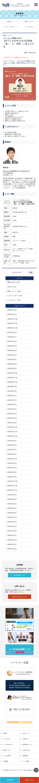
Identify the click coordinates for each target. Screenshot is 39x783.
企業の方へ (26, 739)
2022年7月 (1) (12, 504)
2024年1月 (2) (12, 422)
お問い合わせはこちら (19, 596)
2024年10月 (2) (12, 382)
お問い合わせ (26, 750)
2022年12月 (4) (12, 481)
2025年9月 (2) (12, 332)
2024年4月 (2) (12, 409)
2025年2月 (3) (12, 364)
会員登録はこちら (19, 575)
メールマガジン (29, 27)
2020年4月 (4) (12, 540)
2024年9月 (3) (12, 386)
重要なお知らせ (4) (13, 282)
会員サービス (7, 750)
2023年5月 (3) (12, 459)
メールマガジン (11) (14, 300)
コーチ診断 (26, 761)
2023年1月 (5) (12, 477)
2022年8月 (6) (12, 499)
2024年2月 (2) (12, 418)
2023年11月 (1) (12, 431)
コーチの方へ (7, 739)
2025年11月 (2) (12, 323)
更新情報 (25, 755)
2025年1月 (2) (12, 368)
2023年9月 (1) (12, 441)
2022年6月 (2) (12, 508)
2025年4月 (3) (12, 355)
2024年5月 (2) (12, 404)
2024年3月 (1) (12, 413)
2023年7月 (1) (12, 449)
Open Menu (35, 4)
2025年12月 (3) (12, 319)
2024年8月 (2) (12, 391)
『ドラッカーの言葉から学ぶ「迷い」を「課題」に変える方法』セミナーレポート (19, 62)
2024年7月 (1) (12, 395)
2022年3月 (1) (12, 522)
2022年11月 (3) (12, 486)
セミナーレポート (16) (14, 295)
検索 (30, 272)
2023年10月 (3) (12, 436)
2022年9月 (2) (12, 495)
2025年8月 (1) (12, 337)
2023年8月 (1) (12, 445)
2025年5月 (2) (12, 350)
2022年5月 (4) (12, 513)
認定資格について (28, 744)
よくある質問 (7, 755)
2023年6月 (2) (12, 454)
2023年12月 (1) (12, 427)
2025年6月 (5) (12, 346)
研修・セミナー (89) (14, 291)
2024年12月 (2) (12, 373)
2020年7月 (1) (12, 535)
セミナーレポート (9, 27)
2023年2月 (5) (12, 472)
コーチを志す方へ (8, 744)
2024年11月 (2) (12, 377)
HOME (5, 733)
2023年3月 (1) (12, 467)
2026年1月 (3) (12, 314)
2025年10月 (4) (12, 328)
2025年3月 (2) (12, 359)
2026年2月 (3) (12, 310)
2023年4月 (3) (12, 463)
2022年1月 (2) (12, 531)
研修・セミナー (29, 21)
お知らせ (9, 21)
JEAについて (26, 733)
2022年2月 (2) (12, 526)
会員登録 (5, 761)
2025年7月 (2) (12, 341)
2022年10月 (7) (12, 490)
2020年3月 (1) (12, 544)
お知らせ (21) (11, 287)
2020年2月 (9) (12, 549)
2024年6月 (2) (12, 400)
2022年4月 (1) (12, 517)
